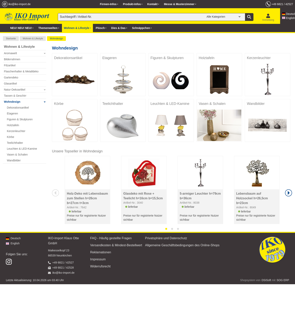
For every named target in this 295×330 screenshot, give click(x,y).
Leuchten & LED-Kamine (170, 104)
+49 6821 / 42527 (282, 4)
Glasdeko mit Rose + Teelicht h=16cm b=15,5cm (143, 196)
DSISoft (266, 280)
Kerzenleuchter (259, 58)
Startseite (11, 38)
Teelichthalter (112, 104)
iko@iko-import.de (19, 4)
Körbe (59, 104)
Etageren (109, 58)
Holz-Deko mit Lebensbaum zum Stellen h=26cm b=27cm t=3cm (87, 198)
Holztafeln (206, 58)
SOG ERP (283, 280)
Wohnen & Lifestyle (33, 38)
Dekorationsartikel (68, 58)
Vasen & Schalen (212, 104)
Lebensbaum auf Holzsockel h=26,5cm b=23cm (252, 198)
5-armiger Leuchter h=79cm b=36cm (200, 196)
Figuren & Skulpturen (167, 58)
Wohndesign (56, 38)
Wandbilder (256, 104)
